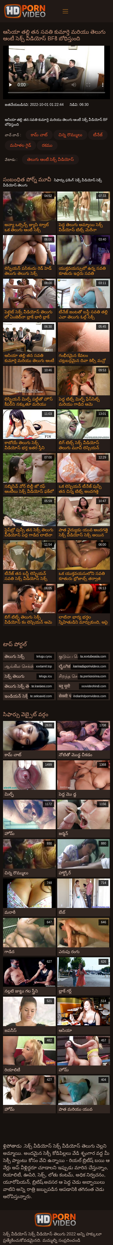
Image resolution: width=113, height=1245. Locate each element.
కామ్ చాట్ (39, 134)
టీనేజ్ (97, 134)
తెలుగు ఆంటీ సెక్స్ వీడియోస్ (50, 159)
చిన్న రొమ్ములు (70, 134)
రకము (47, 145)
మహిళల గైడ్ (20, 145)
